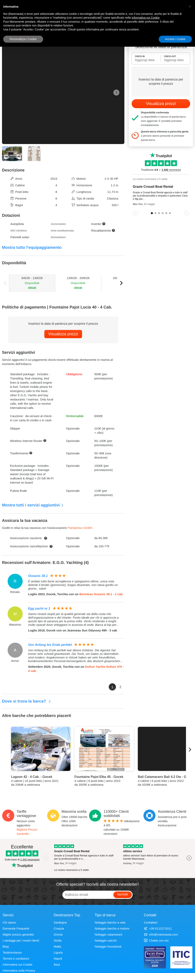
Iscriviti (122, 894)
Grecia (58, 934)
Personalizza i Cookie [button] (23, 39)
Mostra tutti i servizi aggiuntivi (33, 505)
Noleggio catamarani (108, 934)
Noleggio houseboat (108, 946)
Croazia (59, 928)
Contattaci (150, 922)
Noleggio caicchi (106, 940)
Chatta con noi (156, 940)
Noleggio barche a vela (110, 922)
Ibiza (57, 964)
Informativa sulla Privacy (19, 970)
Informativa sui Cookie (17, 964)
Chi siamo (9, 922)
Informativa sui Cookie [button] (145, 17)
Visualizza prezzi (63, 334)
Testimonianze (12, 952)
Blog (6, 946)
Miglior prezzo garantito (18, 934)
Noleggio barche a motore (112, 928)
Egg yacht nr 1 (39, 608)
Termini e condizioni (16, 958)
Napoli (58, 958)
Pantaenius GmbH (80, 527)
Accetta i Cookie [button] (175, 39)
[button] (190, 6)
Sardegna (60, 922)
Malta (57, 946)
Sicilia (57, 940)
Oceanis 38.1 (38, 576)
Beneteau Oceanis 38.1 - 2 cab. (101, 594)
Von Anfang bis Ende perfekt (50, 644)
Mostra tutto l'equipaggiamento (32, 247)
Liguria (58, 952)
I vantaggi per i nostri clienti (21, 940)
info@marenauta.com (161, 934)
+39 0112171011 (158, 928)
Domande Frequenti (16, 928)
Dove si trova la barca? (26, 701)
